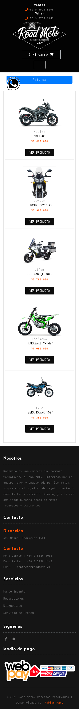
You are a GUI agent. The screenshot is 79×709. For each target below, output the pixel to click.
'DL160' (40, 136)
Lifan (39, 269)
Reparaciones (13, 598)
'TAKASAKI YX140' (39, 343)
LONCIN (39, 200)
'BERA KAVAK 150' (39, 412)
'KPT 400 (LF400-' (39, 274)
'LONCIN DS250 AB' (39, 205)
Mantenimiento (14, 591)
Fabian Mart (54, 702)
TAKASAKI (39, 338)
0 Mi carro (41, 54)
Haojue (39, 131)
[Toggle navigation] (40, 65)
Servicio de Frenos (18, 613)
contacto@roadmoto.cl (34, 567)
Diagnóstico (12, 605)
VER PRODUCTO (39, 152)
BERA (39, 407)
